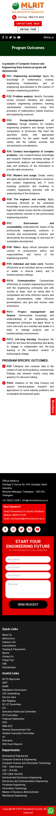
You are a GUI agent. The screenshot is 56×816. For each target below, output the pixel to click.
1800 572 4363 (36, 17)
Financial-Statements (13, 718)
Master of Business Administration (20, 792)
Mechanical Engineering (14, 795)
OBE (4, 663)
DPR (4, 722)
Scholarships (9, 667)
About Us (7, 634)
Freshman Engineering (13, 784)
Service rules (9, 697)
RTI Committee (10, 715)
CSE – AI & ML (10, 770)
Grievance (7, 740)
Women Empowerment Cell (16, 729)
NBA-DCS (7, 726)
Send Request (28, 604)
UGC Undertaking (11, 693)
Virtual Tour (28, 29)
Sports (5, 652)
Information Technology (14, 788)
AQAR (5, 686)
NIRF (4, 682)
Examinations (9, 645)
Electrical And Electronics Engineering (22, 777)
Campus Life (9, 642)
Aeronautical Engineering (15, 755)
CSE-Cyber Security (12, 773)
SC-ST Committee (11, 704)
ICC (4, 708)
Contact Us (8, 656)
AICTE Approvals (11, 679)
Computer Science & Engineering (19, 759)
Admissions (8, 638)
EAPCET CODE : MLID (28, 23)
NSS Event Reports (12, 744)
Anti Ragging (8, 700)
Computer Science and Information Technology (26, 763)
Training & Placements (14, 649)
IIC (3, 736)
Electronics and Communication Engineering (25, 781)
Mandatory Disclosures (14, 690)
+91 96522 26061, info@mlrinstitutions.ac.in (25, 500)
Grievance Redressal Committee (19, 711)
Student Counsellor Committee (18, 733)
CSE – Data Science (12, 766)
